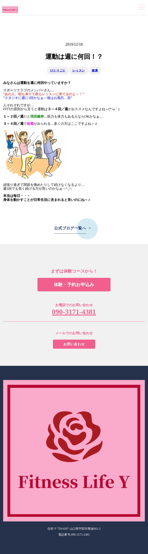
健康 (95, 70)
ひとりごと (58, 70)
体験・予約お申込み (74, 284)
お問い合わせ (74, 344)
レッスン (78, 70)
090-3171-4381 (74, 312)
